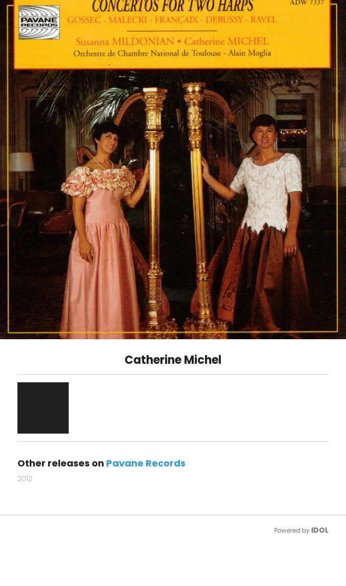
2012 (24, 479)
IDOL (320, 530)
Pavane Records (146, 463)
